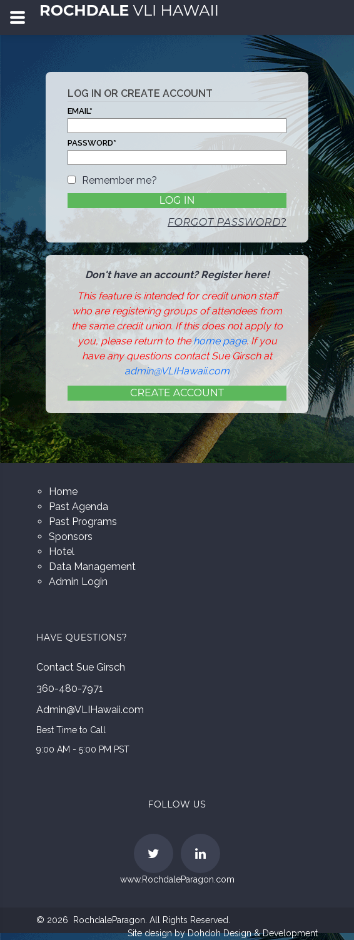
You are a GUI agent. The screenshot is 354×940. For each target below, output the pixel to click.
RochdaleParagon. (110, 920)
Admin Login (78, 582)
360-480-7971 (69, 688)
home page (219, 341)
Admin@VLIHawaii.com (90, 710)
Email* (80, 111)
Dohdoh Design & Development (253, 933)
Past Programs (83, 522)
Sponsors (71, 536)
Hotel (61, 552)
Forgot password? (227, 222)
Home (63, 492)
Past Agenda (78, 506)
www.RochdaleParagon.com (177, 879)
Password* (92, 143)
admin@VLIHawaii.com (177, 371)
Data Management (92, 566)
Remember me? (119, 180)
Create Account (177, 393)
